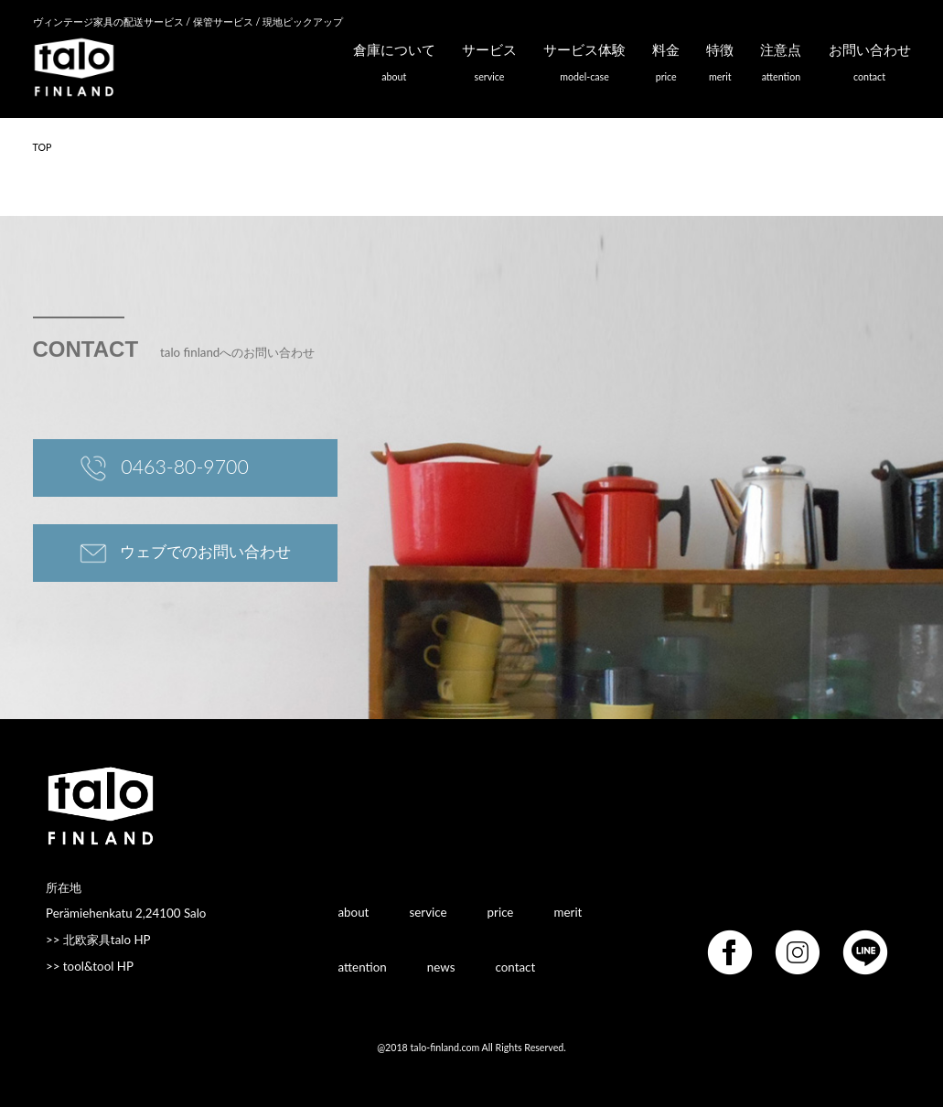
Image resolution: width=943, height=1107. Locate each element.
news (441, 966)
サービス (489, 66)
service (427, 911)
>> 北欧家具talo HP (98, 939)
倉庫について (394, 66)
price (501, 911)
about (354, 911)
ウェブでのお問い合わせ (186, 553)
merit (568, 911)
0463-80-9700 (164, 469)
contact (516, 966)
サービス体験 (584, 66)
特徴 (720, 66)
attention (362, 966)
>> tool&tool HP (90, 966)
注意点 (780, 66)
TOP (42, 147)
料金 (666, 66)
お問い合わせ (870, 66)
